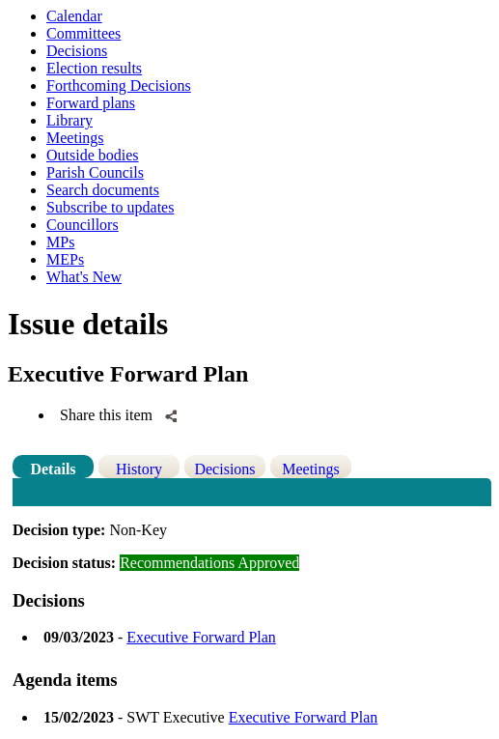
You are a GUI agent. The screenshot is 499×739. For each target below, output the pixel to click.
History (139, 469)
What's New (84, 277)
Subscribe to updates (110, 207)
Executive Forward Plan (201, 637)
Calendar (74, 16)
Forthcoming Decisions (118, 85)
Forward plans (90, 103)
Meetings (75, 137)
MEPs (65, 259)
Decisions (76, 51)
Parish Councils (95, 172)
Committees (83, 33)
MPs (60, 242)
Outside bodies (92, 155)
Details (52, 469)
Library (69, 120)
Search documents (102, 190)
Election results (94, 68)
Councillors (82, 224)
